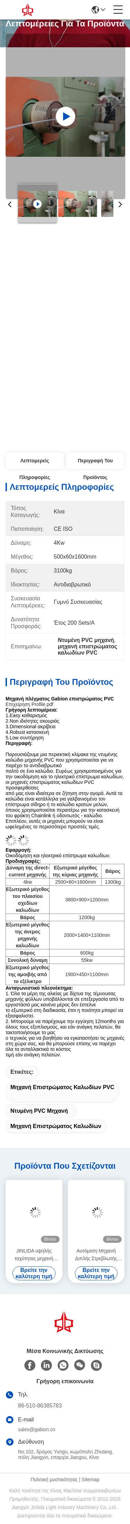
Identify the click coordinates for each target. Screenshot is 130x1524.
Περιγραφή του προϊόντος (95, 463)
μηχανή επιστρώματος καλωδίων (55, 1126)
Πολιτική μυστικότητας (54, 1479)
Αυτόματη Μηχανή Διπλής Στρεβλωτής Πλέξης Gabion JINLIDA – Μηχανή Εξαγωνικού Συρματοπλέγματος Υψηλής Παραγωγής (96, 1255)
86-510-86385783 (40, 1406)
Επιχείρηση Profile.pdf (29, 704)
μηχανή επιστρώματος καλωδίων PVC (62, 1087)
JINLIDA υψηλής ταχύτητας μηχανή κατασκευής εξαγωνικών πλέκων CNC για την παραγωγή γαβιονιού (33, 1255)
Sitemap (90, 1479)
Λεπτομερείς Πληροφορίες (34, 463)
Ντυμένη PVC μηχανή (39, 1111)
